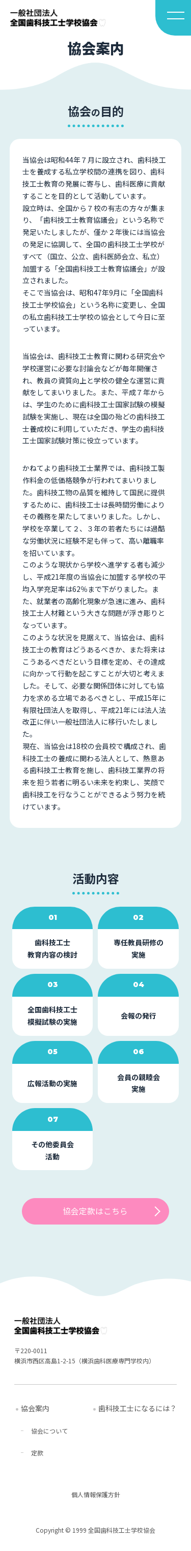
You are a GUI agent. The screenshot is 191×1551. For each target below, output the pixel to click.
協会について (49, 1430)
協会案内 (35, 1408)
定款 (37, 1453)
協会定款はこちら (95, 1211)
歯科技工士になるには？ (137, 1408)
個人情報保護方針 (95, 1494)
